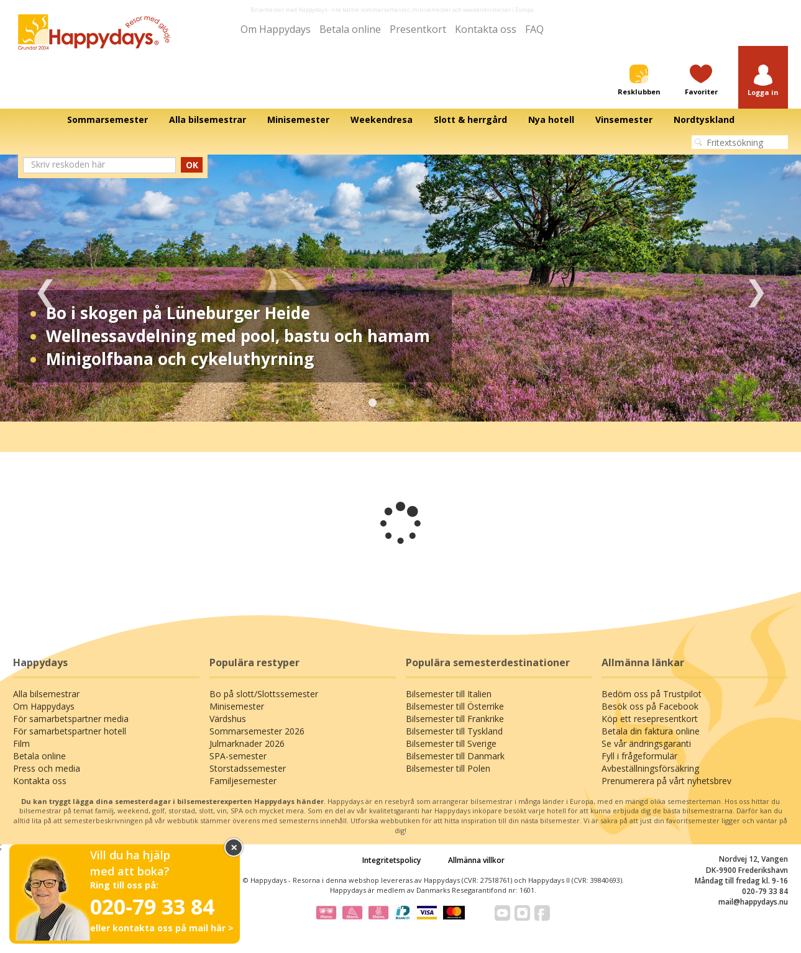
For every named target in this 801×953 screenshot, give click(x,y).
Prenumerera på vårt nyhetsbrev (666, 781)
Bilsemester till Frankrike (455, 719)
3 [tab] (410, 403)
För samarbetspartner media (71, 719)
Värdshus (227, 719)
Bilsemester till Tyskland (454, 731)
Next (756, 288)
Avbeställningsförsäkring (650, 768)
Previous (45, 288)
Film (21, 743)
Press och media (46, 768)
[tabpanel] (400, 288)
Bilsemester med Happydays (288, 10)
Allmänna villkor (476, 860)
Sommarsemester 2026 (256, 731)
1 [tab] (373, 403)
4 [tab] (429, 403)
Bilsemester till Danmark (455, 756)
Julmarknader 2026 (247, 743)
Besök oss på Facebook (650, 706)
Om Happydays (275, 29)
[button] (763, 81)
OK (192, 165)
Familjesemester (243, 781)
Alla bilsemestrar (46, 694)
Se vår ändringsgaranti (646, 743)
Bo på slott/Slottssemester (263, 694)
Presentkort (418, 29)
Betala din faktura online (651, 731)
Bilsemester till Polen (448, 768)
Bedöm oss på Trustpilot (652, 694)
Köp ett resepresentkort (650, 719)
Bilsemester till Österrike (455, 706)
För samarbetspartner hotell (69, 731)
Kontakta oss (485, 29)
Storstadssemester (247, 768)
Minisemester (236, 706)
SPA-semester (238, 756)
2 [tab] (391, 403)
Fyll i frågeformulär (639, 756)
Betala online (350, 29)
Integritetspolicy (391, 860)
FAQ (534, 29)
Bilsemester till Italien (449, 694)
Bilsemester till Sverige (451, 743)
